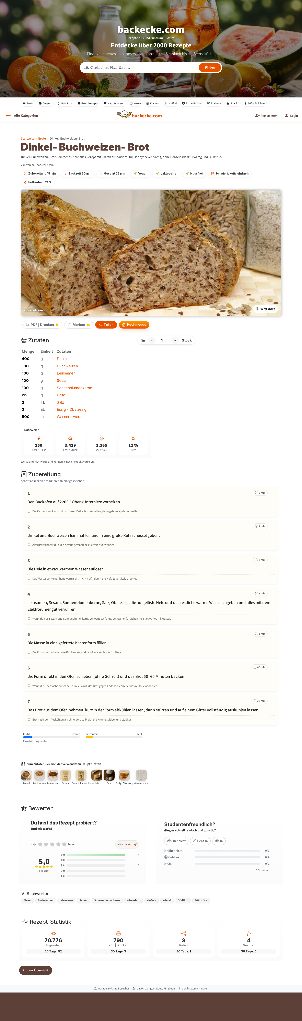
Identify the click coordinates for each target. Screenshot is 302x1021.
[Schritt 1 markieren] (151, 502)
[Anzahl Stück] (163, 340)
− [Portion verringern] (152, 340)
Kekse (135, 103)
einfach (151, 900)
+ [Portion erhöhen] (175, 340)
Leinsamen (66, 373)
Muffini (170, 103)
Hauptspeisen (114, 103)
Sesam (63, 380)
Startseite (27, 138)
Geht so (200, 846)
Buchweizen (67, 366)
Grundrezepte (88, 103)
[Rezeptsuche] (151, 67)
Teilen (106, 325)
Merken (79, 325)
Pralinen (214, 103)
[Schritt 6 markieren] (151, 676)
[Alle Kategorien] (21, 115)
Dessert (45, 103)
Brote (28, 103)
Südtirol (183, 900)
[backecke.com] (147, 115)
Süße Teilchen (254, 103)
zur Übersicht (35, 970)
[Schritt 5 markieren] (151, 643)
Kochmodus (134, 324)
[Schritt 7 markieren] (151, 710)
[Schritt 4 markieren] (151, 605)
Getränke (64, 103)
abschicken (127, 849)
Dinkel (62, 358)
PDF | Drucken (42, 325)
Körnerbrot (133, 900)
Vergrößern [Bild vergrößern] (265, 309)
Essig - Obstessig (71, 409)
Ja (218, 846)
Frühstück (201, 900)
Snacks (232, 103)
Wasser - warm (70, 416)
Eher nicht (176, 846)
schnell (167, 900)
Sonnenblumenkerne (74, 387)
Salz (60, 402)
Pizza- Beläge (192, 103)
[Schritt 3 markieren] (151, 569)
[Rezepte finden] (210, 67)
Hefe (61, 395)
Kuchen (152, 103)
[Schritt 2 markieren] (151, 535)
